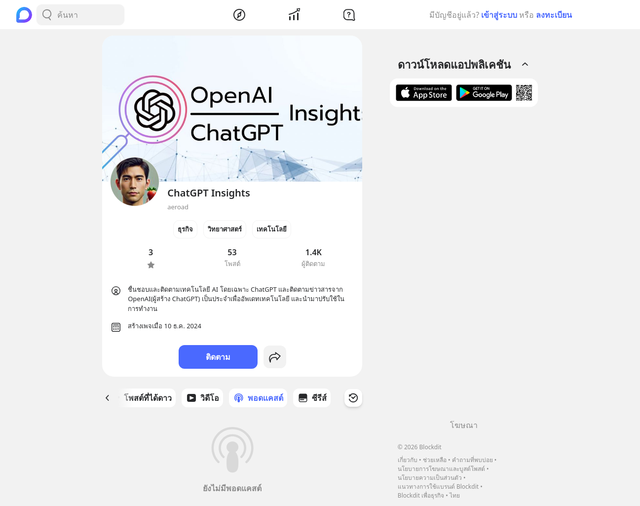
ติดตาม (218, 356)
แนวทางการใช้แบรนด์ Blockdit (438, 486)
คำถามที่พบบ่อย (472, 460)
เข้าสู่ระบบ (499, 14)
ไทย (455, 495)
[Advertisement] (464, 267)
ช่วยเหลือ (435, 460)
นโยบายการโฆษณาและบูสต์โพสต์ (441, 469)
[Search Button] (46, 14)
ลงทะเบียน (554, 14)
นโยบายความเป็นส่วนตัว (430, 477)
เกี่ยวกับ (407, 460)
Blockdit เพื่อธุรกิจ (421, 495)
